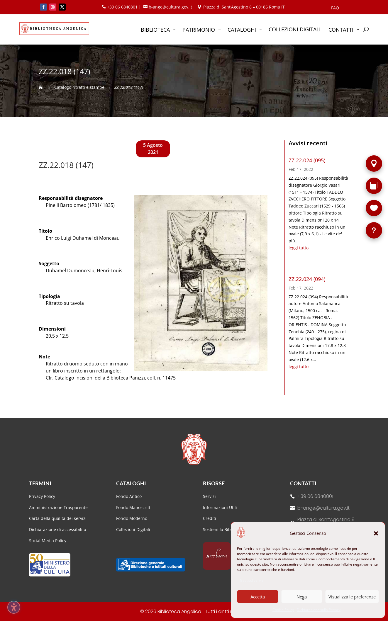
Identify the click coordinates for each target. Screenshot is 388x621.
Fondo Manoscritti (134, 507)
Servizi (209, 496)
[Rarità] (374, 186)
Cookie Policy (283, 609)
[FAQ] (374, 230)
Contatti (303, 483)
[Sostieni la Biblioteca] (374, 208)
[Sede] (374, 163)
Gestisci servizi (252, 580)
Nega (301, 597)
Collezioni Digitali (133, 529)
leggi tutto (299, 248)
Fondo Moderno (131, 518)
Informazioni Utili (220, 507)
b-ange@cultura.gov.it (323, 508)
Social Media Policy (47, 540)
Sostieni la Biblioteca (223, 529)
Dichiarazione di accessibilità (58, 529)
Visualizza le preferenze (352, 597)
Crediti (209, 518)
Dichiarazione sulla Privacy (318, 609)
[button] (376, 533)
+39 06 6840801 (315, 496)
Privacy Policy (42, 496)
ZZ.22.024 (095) (307, 160)
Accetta (257, 597)
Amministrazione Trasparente (58, 507)
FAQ (335, 8)
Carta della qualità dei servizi (58, 518)
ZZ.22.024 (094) (307, 279)
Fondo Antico (129, 496)
